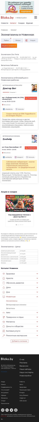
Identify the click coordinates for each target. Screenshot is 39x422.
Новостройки (25, 376)
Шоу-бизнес (24, 395)
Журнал (29, 23)
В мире (22, 392)
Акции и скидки (9, 192)
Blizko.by (4, 416)
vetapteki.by (8, 109)
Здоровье (9, 274)
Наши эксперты (26, 372)
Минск (3, 384)
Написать (20, 109)
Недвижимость (6, 387)
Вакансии (24, 366)
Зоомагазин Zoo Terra (10, 54)
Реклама (23, 363)
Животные (9, 297)
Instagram (19, 157)
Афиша (3, 395)
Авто (6, 312)
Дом (6, 292)
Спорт (3, 401)
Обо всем (23, 401)
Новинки (4, 30)
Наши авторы (25, 369)
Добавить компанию (19, 341)
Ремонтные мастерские (15, 335)
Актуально (4, 392)
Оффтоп (23, 398)
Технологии (5, 403)
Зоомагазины (11, 301)
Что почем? (5, 390)
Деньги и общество (13, 326)
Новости (4, 23)
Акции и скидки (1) (9, 46)
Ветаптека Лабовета (9, 65)
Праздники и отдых (13, 317)
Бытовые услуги (11, 331)
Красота (8, 278)
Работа (22, 382)
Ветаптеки (10, 308)
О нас (22, 359)
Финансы (4, 398)
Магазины (9, 322)
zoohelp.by (7, 157)
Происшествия (25, 390)
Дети (7, 287)
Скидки (21, 23)
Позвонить (32, 98)
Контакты (4, 371)
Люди (3, 382)
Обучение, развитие (13, 283)
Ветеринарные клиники (16, 305)
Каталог (13, 23)
